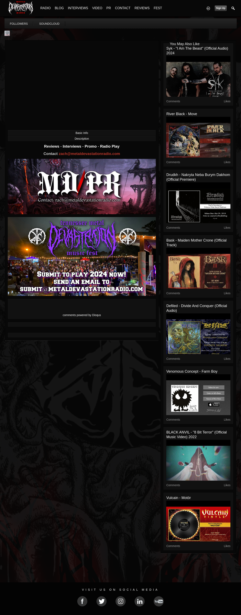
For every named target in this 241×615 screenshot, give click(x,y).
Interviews (72, 146)
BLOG (59, 8)
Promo (91, 146)
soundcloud (49, 23)
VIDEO (97, 8)
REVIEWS (142, 8)
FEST (158, 8)
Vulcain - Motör (178, 498)
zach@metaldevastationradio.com (89, 154)
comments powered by (82, 315)
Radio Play (109, 146)
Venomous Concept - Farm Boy (191, 371)
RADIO (45, 8)
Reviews (52, 146)
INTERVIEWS (78, 8)
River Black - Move (181, 114)
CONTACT (122, 8)
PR (108, 8)
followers (19, 23)
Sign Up (220, 8)
